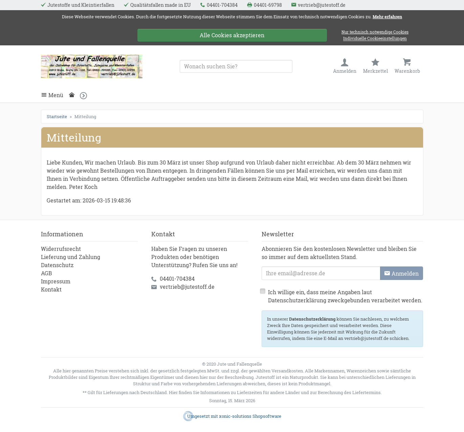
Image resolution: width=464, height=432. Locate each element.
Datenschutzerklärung (312, 319)
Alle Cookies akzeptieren (232, 35)
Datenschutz (57, 264)
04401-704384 (177, 278)
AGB (46, 273)
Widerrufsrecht (61, 248)
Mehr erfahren (387, 16)
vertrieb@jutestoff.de (187, 286)
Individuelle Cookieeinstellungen (375, 38)
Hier (173, 392)
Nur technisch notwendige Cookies (374, 32)
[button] (85, 95)
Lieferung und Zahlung (70, 256)
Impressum (55, 281)
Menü (55, 95)
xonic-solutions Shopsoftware (250, 416)
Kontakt (51, 289)
